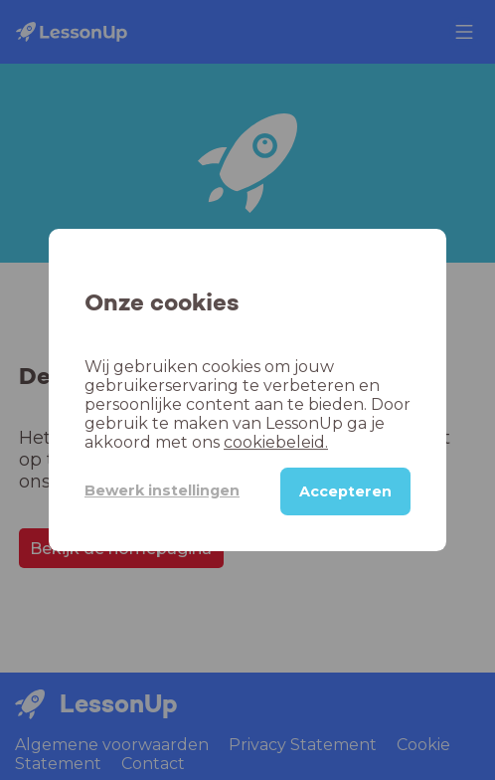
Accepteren (345, 491)
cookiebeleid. (276, 442)
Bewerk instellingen (162, 490)
